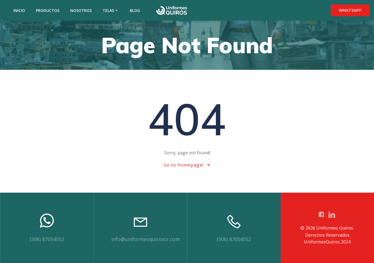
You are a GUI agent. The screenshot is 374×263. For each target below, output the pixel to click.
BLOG (135, 10)
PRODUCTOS (47, 10)
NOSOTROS (81, 10)
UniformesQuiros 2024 (327, 242)
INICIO (19, 10)
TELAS (111, 10)
